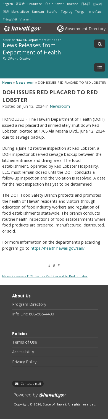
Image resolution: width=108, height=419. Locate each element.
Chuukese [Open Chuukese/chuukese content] (34, 4)
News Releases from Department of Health (32, 48)
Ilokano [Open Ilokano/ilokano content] (72, 4)
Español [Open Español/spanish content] (52, 11)
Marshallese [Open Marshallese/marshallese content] (20, 11)
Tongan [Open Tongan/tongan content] (80, 11)
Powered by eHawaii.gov (39, 397)
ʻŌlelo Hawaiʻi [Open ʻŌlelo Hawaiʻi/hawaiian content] (55, 4)
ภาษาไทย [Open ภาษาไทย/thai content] (95, 11)
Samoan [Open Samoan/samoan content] (38, 11)
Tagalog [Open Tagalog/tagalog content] (66, 11)
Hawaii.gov (22, 29)
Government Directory (85, 28)
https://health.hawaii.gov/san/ (58, 248)
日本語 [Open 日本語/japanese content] (85, 4)
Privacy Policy (24, 362)
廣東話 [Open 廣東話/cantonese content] (20, 4)
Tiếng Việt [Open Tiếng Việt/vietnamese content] (10, 19)
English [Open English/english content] (8, 4)
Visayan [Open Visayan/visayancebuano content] (25, 19)
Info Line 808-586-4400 (33, 314)
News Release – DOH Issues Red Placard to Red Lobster (45, 276)
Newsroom (25, 82)
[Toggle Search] (99, 43)
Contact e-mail (31, 384)
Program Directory (29, 304)
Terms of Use (24, 342)
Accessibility (23, 352)
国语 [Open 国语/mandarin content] (6, 11)
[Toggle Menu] (99, 67)
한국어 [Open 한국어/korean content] (97, 4)
